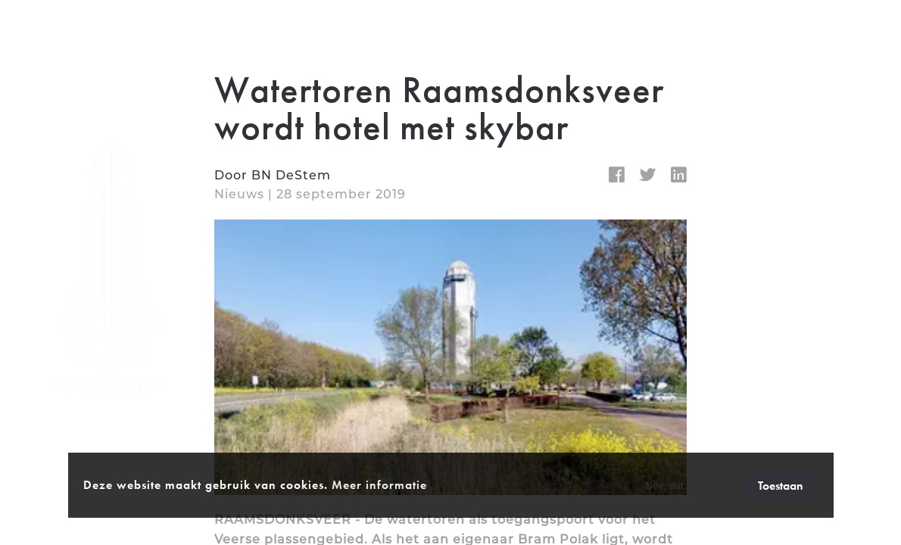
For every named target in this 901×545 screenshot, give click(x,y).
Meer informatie (379, 485)
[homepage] (112, 272)
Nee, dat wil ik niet (686, 485)
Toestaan (780, 486)
